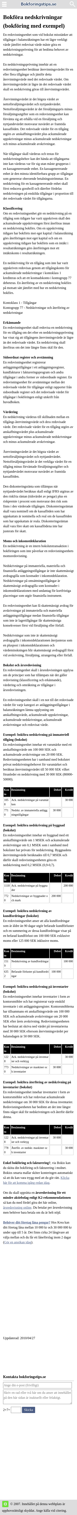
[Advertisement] (38, 1293)
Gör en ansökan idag (17, 1242)
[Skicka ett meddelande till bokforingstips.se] (28, 1410)
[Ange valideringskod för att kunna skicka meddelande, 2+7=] (16, 1410)
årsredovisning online (17, 1207)
